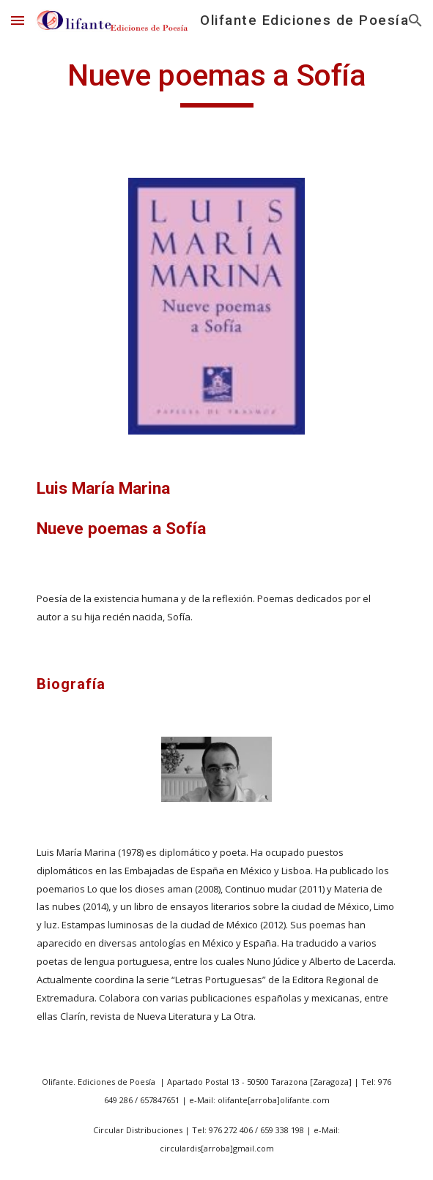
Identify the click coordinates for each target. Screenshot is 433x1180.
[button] (17, 20)
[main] (216, 81)
